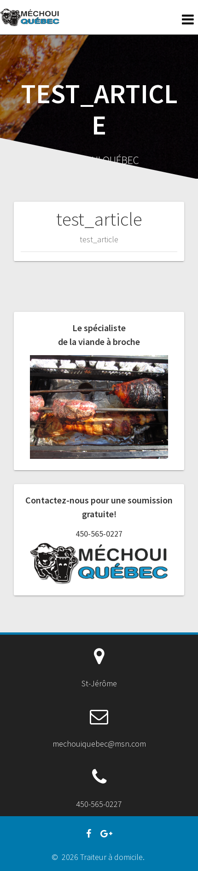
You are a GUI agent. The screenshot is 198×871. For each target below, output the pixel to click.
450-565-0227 (99, 533)
